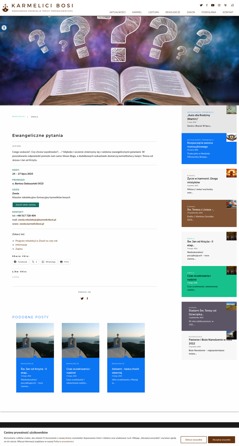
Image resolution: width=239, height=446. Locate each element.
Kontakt (228, 12)
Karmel (137, 12)
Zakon (191, 12)
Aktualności (118, 12)
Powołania (209, 12)
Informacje (21, 244)
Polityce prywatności (64, 441)
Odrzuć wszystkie (193, 439)
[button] (4, 28)
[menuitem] (117, 12)
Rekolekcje (172, 12)
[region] (119, 437)
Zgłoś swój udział (26, 205)
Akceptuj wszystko (222, 439)
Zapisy (18, 248)
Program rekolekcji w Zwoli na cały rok (36, 240)
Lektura (153, 12)
